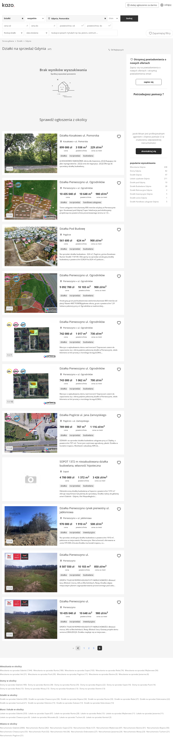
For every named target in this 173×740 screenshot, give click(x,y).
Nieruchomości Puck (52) (39, 731)
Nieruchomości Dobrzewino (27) (84, 731)
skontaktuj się (148, 151)
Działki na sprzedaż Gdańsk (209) (13, 699)
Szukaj (129, 18)
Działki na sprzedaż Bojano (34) (74, 699)
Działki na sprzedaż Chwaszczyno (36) (44, 699)
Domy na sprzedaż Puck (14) (144, 685)
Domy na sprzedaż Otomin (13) (92, 688)
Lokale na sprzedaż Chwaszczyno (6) (15, 717)
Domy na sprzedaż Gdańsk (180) (13, 685)
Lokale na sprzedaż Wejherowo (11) (120, 713)
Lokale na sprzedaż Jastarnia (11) (150, 713)
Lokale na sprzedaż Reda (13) (93, 713)
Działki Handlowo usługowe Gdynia (144, 201)
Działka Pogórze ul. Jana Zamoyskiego (83, 415)
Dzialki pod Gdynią (137, 182)
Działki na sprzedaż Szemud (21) (13, 703)
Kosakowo (68, 141)
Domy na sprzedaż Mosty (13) (37, 688)
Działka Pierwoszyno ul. (74, 554)
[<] (78, 648)
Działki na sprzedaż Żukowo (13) (69, 703)
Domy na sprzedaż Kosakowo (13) (64, 688)
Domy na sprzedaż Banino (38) (40, 685)
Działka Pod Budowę (72, 228)
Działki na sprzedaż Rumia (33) (100, 699)
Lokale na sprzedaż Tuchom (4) (72, 717)
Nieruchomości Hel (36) (60, 731)
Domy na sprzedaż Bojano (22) (93, 685)
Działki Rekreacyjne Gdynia (141, 190)
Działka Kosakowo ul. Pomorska (79, 135)
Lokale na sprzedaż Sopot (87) (40, 713)
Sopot (66, 471)
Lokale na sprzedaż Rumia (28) (66, 713)
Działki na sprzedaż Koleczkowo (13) (99, 703)
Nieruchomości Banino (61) (134, 728)
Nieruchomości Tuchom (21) (158, 731)
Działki (19, 41)
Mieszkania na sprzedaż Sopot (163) (79, 670)
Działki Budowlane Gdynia (140, 186)
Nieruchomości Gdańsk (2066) (12, 728)
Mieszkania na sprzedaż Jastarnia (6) (134, 674)
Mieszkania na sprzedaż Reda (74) (110, 670)
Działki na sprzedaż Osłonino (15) (41, 703)
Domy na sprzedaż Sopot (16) (119, 685)
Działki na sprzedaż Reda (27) (126, 699)
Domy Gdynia (135, 171)
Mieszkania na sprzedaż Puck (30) (42, 674)
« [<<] (73, 648)
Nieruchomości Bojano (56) (158, 728)
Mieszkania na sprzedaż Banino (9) (103, 674)
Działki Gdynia (136, 174)
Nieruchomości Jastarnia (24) (110, 731)
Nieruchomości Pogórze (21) (11, 735)
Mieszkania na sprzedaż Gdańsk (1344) (16, 670)
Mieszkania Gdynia (137, 167)
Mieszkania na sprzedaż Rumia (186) (48, 670)
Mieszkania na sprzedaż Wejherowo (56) (141, 670)
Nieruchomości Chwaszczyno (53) (14, 731)
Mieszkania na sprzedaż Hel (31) (13, 674)
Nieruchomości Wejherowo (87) (109, 728)
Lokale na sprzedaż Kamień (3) (98, 717)
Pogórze (67, 234)
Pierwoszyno (69, 188)
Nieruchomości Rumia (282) (37, 728)
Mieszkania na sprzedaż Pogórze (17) (72, 674)
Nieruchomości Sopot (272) (61, 728)
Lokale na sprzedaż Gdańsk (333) (13, 713)
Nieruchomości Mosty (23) (134, 731)
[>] (99, 648)
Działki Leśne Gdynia (138, 198)
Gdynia (28, 41)
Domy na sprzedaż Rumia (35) (66, 685)
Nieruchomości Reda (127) (84, 728)
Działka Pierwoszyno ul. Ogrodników (82, 182)
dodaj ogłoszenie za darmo (142, 5)
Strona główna (8, 41)
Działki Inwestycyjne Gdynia (141, 194)
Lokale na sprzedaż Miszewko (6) (44, 717)
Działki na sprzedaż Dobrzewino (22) (155, 699)
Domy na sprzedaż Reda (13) (12, 688)
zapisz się (148, 82)
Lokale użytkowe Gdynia (140, 178)
